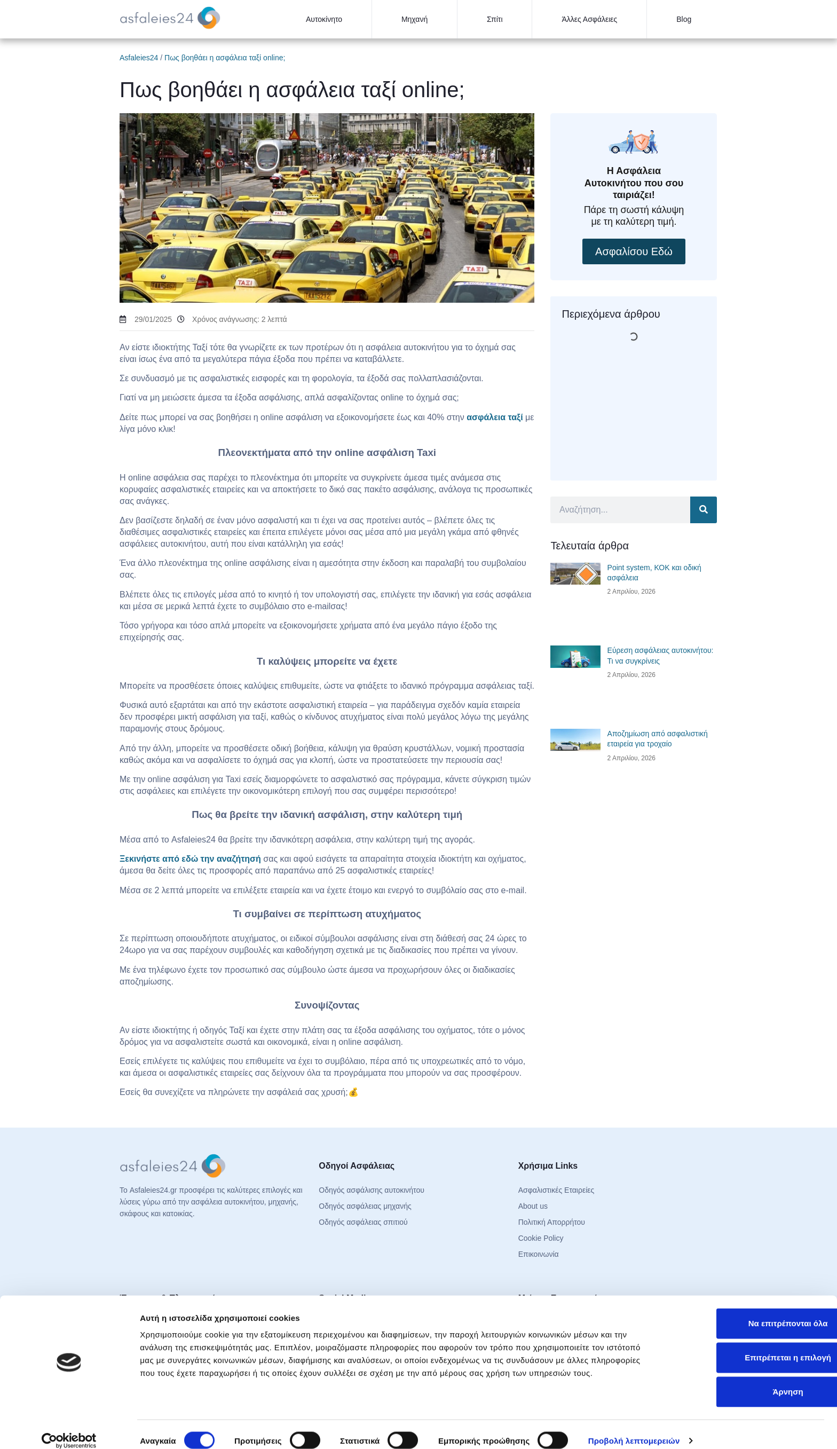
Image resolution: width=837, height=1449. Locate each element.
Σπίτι (494, 19)
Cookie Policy (541, 1238)
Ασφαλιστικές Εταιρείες (556, 1190)
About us (533, 1206)
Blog (683, 19)
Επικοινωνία (538, 1254)
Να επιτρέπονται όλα (748, 1310)
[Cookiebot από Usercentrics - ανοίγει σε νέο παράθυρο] (69, 1428)
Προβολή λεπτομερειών (634, 1427)
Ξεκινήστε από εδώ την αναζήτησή (190, 858)
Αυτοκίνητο (324, 19)
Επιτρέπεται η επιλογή (748, 1344)
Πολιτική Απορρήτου (551, 1222)
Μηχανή (414, 19)
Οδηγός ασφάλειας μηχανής (365, 1206)
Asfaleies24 (139, 57)
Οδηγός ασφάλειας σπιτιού (363, 1222)
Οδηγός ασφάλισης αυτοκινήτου (371, 1190)
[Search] (703, 510)
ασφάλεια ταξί (495, 417)
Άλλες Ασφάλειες (589, 19)
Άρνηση (747, 1378)
